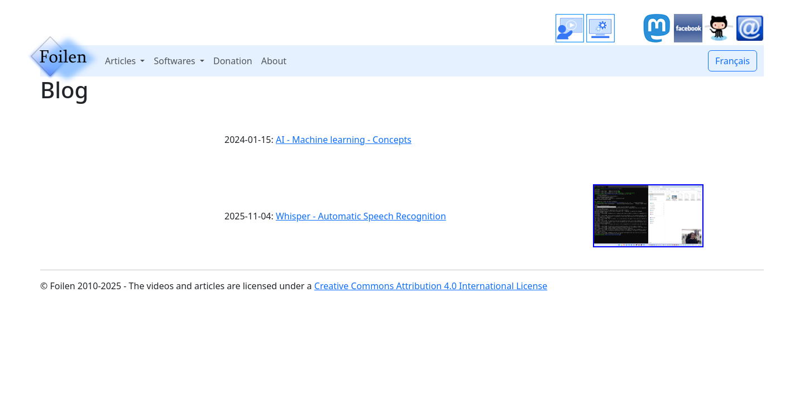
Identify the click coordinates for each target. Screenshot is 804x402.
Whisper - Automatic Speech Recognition (361, 216)
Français (732, 61)
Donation (232, 61)
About (273, 61)
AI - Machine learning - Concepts (343, 139)
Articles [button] (121, 61)
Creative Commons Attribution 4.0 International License (430, 286)
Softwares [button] (175, 61)
